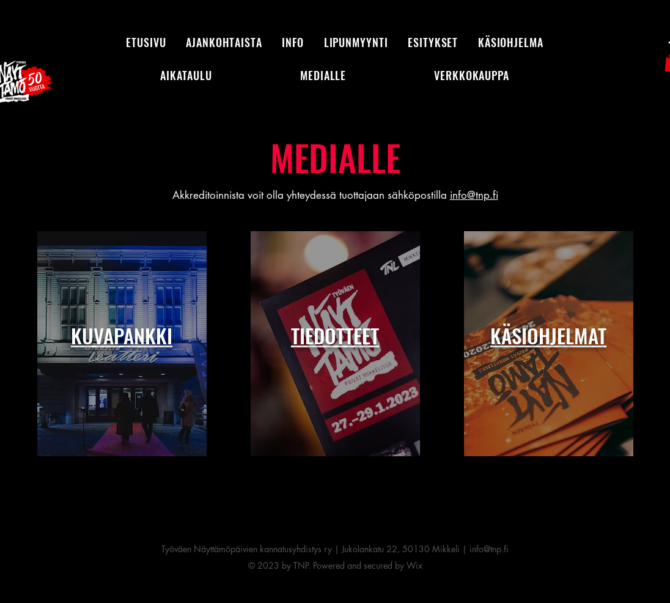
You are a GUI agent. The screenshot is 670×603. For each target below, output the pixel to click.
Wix (414, 565)
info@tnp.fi (474, 195)
